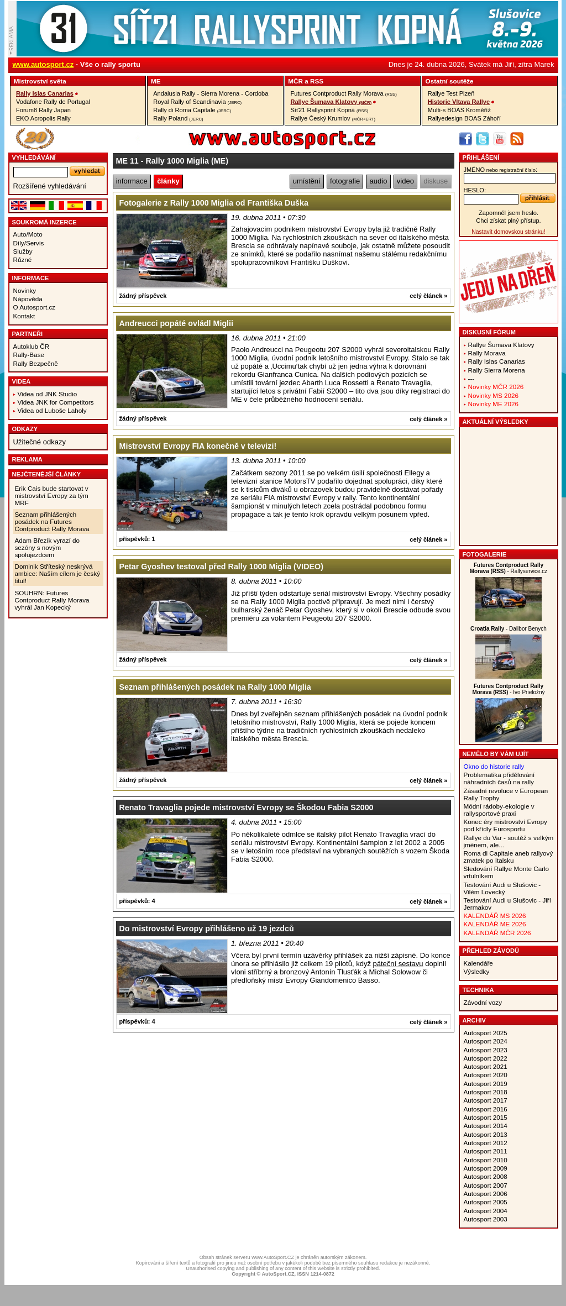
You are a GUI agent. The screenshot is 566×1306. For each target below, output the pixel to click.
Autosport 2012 (485, 1142)
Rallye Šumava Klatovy (331, 101)
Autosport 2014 (485, 1125)
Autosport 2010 (485, 1159)
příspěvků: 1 (137, 539)
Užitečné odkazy (39, 442)
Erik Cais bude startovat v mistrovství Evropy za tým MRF (51, 495)
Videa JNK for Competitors (56, 402)
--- (471, 378)
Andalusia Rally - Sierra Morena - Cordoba (210, 93)
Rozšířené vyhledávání (49, 186)
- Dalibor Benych (508, 629)
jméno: (500, 169)
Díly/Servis (28, 242)
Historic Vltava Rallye (459, 101)
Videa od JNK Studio (47, 393)
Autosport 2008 (485, 1176)
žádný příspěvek (143, 295)
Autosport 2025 (485, 1032)
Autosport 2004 (485, 1210)
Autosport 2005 (485, 1201)
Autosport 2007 (485, 1185)
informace (132, 181)
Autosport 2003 (485, 1219)
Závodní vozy (483, 1002)
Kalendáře (478, 963)
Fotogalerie (485, 554)
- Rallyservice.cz (509, 568)
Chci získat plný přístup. (508, 220)
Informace (30, 278)
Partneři (27, 334)
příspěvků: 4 (137, 901)
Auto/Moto (28, 234)
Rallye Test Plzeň (451, 93)
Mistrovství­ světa (40, 81)
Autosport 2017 (485, 1100)
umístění (307, 181)
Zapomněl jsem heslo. (508, 212)
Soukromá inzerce (44, 222)
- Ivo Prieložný (508, 689)
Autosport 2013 (485, 1134)
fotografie (345, 181)
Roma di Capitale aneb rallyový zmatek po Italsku (508, 856)
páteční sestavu (398, 963)
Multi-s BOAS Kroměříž (459, 110)
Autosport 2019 (485, 1083)
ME (156, 81)
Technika (478, 990)
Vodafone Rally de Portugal (53, 101)
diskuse (435, 181)
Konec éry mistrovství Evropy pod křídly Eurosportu (505, 825)
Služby (23, 251)
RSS (316, 81)
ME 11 (127, 160)
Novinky (24, 290)
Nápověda (28, 298)
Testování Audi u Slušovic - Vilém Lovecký (502, 888)
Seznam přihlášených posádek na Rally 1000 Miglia (215, 687)
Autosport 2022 (485, 1058)
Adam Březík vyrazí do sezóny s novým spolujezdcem (47, 547)
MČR (295, 81)
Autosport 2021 (485, 1066)
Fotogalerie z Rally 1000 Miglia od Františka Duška (213, 202)
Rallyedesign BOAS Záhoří (464, 118)
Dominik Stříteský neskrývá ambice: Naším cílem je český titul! (58, 573)
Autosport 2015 (485, 1117)
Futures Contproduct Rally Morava (344, 93)
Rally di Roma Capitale (192, 110)
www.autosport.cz (43, 64)
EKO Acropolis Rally (43, 118)
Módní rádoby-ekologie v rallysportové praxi (499, 810)
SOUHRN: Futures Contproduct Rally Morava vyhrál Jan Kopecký (52, 600)
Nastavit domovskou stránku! (508, 232)
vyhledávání (34, 157)
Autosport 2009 (485, 1168)
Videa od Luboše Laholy (52, 410)
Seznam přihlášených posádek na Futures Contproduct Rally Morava (52, 521)
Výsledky (477, 971)
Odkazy (25, 429)
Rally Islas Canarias (45, 93)
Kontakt (24, 315)
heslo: (475, 190)
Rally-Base (29, 354)
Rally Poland (178, 118)
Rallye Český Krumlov (333, 118)
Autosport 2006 (485, 1193)
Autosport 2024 (485, 1041)
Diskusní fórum (489, 332)
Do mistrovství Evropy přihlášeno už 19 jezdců (206, 928)
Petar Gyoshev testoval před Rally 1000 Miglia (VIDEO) (221, 566)
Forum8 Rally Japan (43, 110)
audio (378, 181)
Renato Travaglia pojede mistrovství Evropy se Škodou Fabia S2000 (246, 807)
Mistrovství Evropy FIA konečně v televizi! (198, 446)
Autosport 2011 (485, 1151)
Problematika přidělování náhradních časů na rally (499, 778)
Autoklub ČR (31, 346)
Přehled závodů (491, 950)
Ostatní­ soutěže (450, 81)
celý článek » (428, 295)
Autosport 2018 (485, 1091)
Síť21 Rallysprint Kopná (330, 110)
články (168, 181)
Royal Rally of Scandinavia (197, 101)
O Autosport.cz (34, 307)
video (405, 181)
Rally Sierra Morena (496, 370)
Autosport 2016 (485, 1109)
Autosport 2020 (485, 1074)
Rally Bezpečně (35, 363)
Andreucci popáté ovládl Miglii (176, 323)
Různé (22, 259)
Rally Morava (487, 352)
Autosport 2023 (485, 1049)
